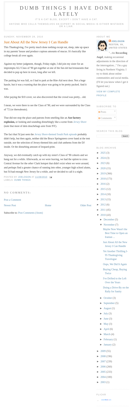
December (109, 219)
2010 (103, 214)
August (108, 308)
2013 (103, 199)
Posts (102, 111)
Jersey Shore (80, 121)
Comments (105, 118)
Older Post (85, 205)
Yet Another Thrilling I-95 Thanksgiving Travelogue (115, 255)
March (107, 334)
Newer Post (10, 205)
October (108, 297)
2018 (103, 178)
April (107, 329)
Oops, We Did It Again (115, 264)
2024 (103, 157)
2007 (103, 361)
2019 (103, 173)
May (106, 323)
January (108, 344)
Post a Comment (12, 199)
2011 (103, 209)
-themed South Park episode (55, 134)
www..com (106, 400)
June (106, 318)
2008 (103, 356)
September (109, 303)
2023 (103, 163)
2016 (103, 183)
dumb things (22, 180)
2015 (103, 189)
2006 (103, 366)
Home (48, 205)
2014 (103, 194)
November (109, 224)
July (106, 313)
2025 (103, 152)
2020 (103, 168)
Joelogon (118, 41)
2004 (103, 377)
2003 (103, 382)
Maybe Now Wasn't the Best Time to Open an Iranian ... (115, 233)
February (109, 339)
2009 (103, 351)
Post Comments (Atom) (30, 212)
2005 (103, 371)
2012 (103, 204)
